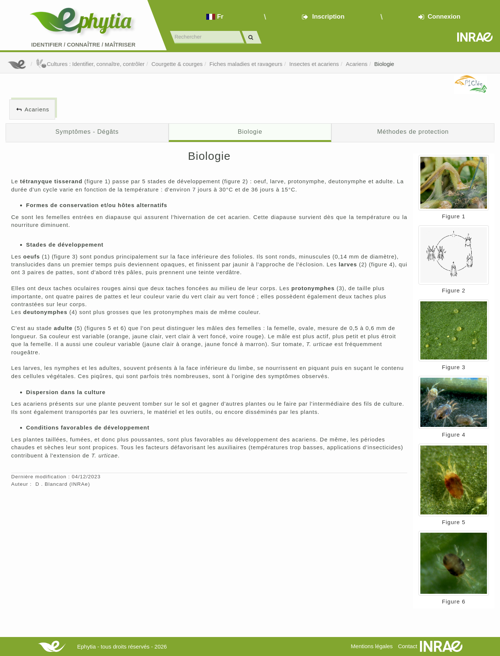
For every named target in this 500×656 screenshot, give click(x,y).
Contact (407, 646)
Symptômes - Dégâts (87, 131)
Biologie (384, 64)
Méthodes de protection (413, 131)
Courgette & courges (177, 64)
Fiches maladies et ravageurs (246, 64)
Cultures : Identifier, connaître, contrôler (90, 64)
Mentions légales (372, 646)
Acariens (356, 64)
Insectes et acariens (314, 64)
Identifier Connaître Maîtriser (83, 44)
